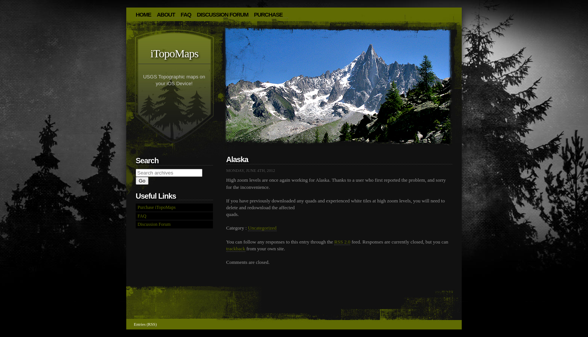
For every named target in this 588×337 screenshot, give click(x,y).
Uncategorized (262, 228)
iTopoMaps (174, 53)
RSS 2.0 (342, 242)
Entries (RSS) (145, 324)
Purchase (268, 14)
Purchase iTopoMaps (157, 207)
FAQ (186, 14)
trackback (235, 248)
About (166, 14)
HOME (143, 14)
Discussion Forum (222, 14)
